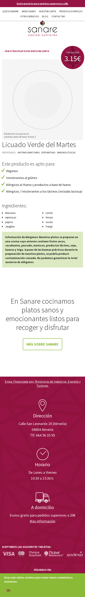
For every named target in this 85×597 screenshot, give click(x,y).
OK (8, 591)
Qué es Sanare (10, 11)
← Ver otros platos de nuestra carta (25, 51)
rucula (49, 222)
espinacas (10, 217)
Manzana (10, 213)
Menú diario (29, 11)
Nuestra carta (47, 11)
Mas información (42, 521)
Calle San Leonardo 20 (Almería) (43, 423)
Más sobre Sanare (42, 344)
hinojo (49, 217)
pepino (9, 222)
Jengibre (10, 226)
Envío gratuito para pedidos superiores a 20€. (43, 3)
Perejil (49, 226)
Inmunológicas (66, 152)
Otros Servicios (29, 16)
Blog (45, 16)
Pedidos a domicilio (71, 11)
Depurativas (48, 152)
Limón (49, 213)
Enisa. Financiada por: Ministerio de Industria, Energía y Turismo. (43, 383)
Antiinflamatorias (29, 152)
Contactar (58, 16)
